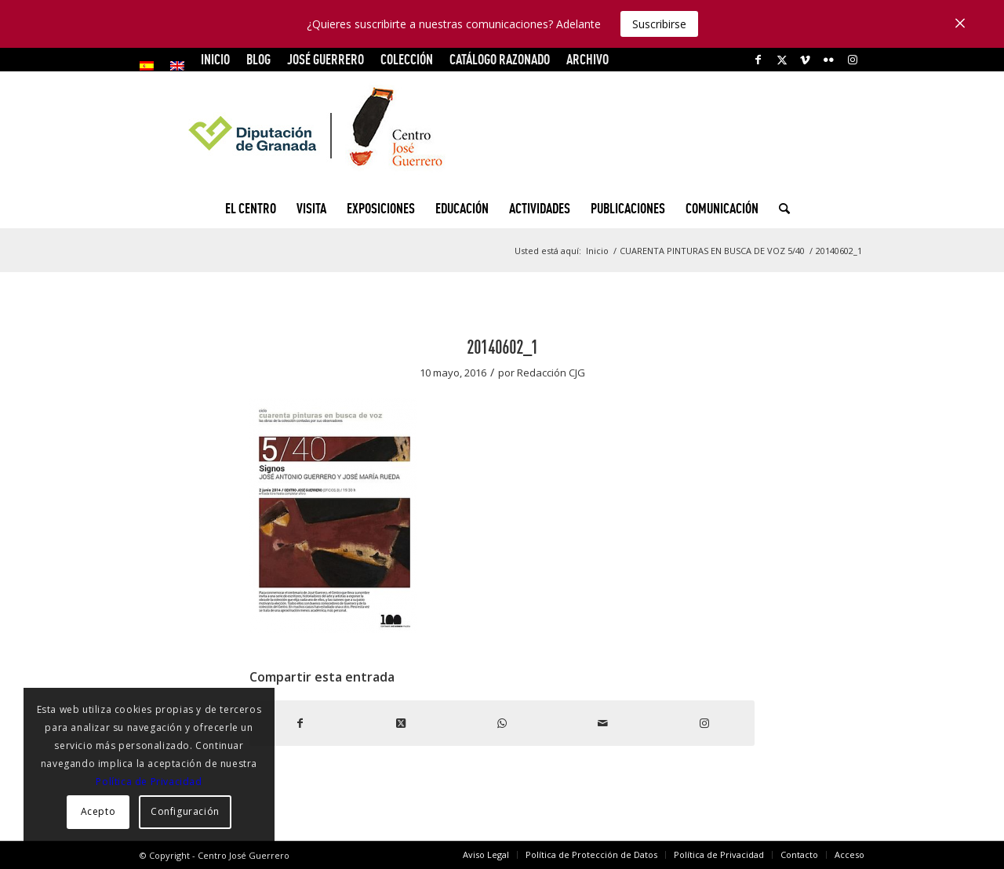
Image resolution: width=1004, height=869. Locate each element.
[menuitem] (151, 66)
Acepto (98, 811)
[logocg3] (502, 130)
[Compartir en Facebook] (300, 723)
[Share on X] (401, 723)
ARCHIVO (587, 59)
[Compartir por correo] (602, 723)
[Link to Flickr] (828, 59)
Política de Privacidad (149, 781)
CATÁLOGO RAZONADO (499, 59)
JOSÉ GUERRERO (325, 59)
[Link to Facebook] (758, 59)
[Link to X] (781, 59)
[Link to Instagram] (852, 59)
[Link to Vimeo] (805, 59)
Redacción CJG (551, 372)
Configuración (185, 811)
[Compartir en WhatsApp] (502, 723)
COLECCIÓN (406, 59)
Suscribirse (659, 23)
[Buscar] (779, 208)
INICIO (215, 59)
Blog (258, 59)
